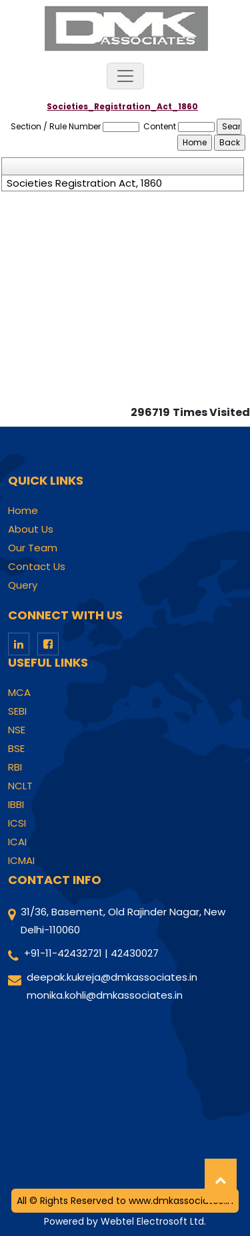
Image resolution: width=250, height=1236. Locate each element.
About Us (30, 529)
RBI (15, 767)
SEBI (17, 711)
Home (23, 510)
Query (22, 585)
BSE (16, 748)
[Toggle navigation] (125, 76)
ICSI (17, 823)
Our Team (32, 548)
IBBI (16, 804)
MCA (19, 692)
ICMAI (21, 860)
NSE (16, 730)
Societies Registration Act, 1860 (84, 183)
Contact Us (36, 566)
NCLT (20, 786)
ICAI (17, 842)
